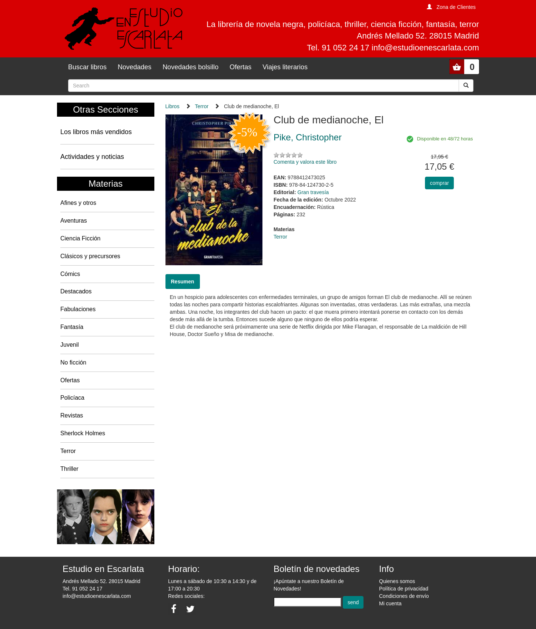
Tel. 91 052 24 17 (82, 589)
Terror (68, 451)
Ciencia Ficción (80, 238)
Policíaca (72, 398)
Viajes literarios (285, 67)
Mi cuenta (390, 603)
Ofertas (240, 67)
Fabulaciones (78, 309)
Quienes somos (397, 581)
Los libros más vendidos (96, 132)
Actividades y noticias (92, 156)
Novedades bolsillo (190, 67)
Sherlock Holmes (82, 433)
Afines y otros (78, 203)
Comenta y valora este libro (305, 162)
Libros (172, 106)
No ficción (73, 362)
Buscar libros (87, 67)
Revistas (71, 415)
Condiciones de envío (404, 596)
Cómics (70, 274)
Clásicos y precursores (90, 256)
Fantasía (71, 327)
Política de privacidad (403, 589)
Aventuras (73, 220)
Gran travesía (313, 192)
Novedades (134, 67)
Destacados (76, 291)
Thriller (69, 469)
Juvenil (69, 345)
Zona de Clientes (456, 7)
